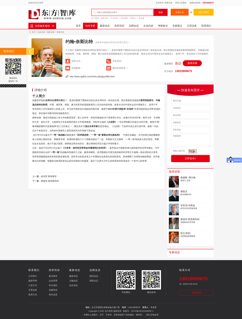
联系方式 (32, 294)
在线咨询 (196, 292)
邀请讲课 (192, 63)
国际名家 (50, 32)
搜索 (161, 12)
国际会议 (94, 280)
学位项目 (53, 285)
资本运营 (53, 294)
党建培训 (53, 290)
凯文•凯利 (185, 233)
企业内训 (148, 25)
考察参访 (163, 25)
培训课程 (124, 18)
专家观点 (177, 25)
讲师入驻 (179, 12)
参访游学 (53, 276)
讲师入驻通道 (180, 3)
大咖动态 (73, 280)
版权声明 (32, 280)
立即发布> (190, 158)
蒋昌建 (141, 18)
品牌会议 (134, 25)
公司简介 (32, 276)
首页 (78, 25)
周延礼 (133, 18)
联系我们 (206, 25)
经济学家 (114, 18)
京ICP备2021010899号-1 (142, 311)
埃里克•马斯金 (187, 205)
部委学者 (104, 18)
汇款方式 (32, 285)
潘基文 (183, 191)
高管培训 (119, 25)
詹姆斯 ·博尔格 (188, 177)
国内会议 (94, 276)
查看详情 (60, 32)
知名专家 (90, 25)
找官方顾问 (203, 12)
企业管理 (53, 280)
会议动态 (73, 285)
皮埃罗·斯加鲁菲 (49, 176)
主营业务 (192, 25)
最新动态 (105, 25)
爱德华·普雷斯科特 (50, 181)
